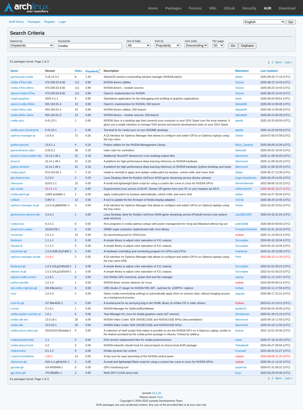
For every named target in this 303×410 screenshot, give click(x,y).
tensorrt (15, 161)
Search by (16, 41)
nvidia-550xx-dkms (22, 115)
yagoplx (240, 293)
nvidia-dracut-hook (22, 345)
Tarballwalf (241, 345)
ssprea (239, 277)
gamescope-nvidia (22, 76)
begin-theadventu (246, 177)
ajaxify (239, 120)
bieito (238, 98)
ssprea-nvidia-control (23, 277)
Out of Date (134, 41)
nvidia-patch (18, 172)
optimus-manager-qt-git (25, 205)
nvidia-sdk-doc (19, 319)
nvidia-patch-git (20, 194)
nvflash (15, 199)
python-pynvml (19, 144)
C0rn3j (239, 199)
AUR (267, 8)
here (160, 397)
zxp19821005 (243, 214)
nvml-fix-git (17, 303)
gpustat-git (17, 367)
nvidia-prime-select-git (24, 330)
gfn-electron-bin (20, 177)
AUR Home (16, 21)
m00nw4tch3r (243, 188)
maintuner (241, 251)
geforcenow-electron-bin (25, 214)
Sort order (191, 41)
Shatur (239, 135)
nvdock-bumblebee (22, 356)
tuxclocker (17, 234)
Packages (173, 8)
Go (233, 46)
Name (14, 70)
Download (287, 8)
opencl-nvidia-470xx (23, 93)
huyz (238, 372)
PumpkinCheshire (246, 229)
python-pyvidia (19, 282)
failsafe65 (241, 104)
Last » (288, 62)
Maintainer (242, 70)
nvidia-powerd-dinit (22, 339)
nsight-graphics (20, 98)
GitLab (229, 8)
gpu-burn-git (18, 372)
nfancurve (17, 183)
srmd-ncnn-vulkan (21, 229)
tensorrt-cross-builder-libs (26, 155)
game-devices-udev (23, 150)
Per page (218, 41)
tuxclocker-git (19, 251)
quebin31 (241, 308)
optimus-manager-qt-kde (26, 256)
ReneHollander (244, 183)
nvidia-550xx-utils (21, 109)
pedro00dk (241, 223)
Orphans (247, 46)
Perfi (238, 256)
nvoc (13, 293)
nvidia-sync (17, 120)
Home (153, 8)
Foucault (240, 350)
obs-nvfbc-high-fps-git (24, 288)
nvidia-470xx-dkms (22, 87)
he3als (239, 288)
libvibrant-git (18, 266)
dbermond (241, 155)
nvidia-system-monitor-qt (26, 314)
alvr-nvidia (17, 188)
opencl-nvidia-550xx (23, 104)
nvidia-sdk (17, 325)
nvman (15, 308)
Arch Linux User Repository (27, 7)
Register (49, 21)
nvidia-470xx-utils (21, 82)
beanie (239, 330)
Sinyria (239, 82)
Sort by (159, 41)
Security (249, 8)
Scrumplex (241, 240)
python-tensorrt (20, 166)
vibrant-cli (16, 245)
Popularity (92, 71)
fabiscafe (240, 150)
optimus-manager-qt (23, 135)
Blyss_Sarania (244, 144)
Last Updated (269, 70)
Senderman (242, 314)
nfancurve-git (19, 361)
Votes (78, 70)
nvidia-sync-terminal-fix (25, 130)
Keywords (64, 41)
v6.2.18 (156, 393)
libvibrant (16, 240)
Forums (195, 8)
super (238, 339)
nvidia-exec (18, 223)
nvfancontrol (18, 350)
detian (239, 76)
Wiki (213, 8)
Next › (279, 62)
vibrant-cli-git (18, 271)
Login (62, 21)
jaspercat (241, 367)
